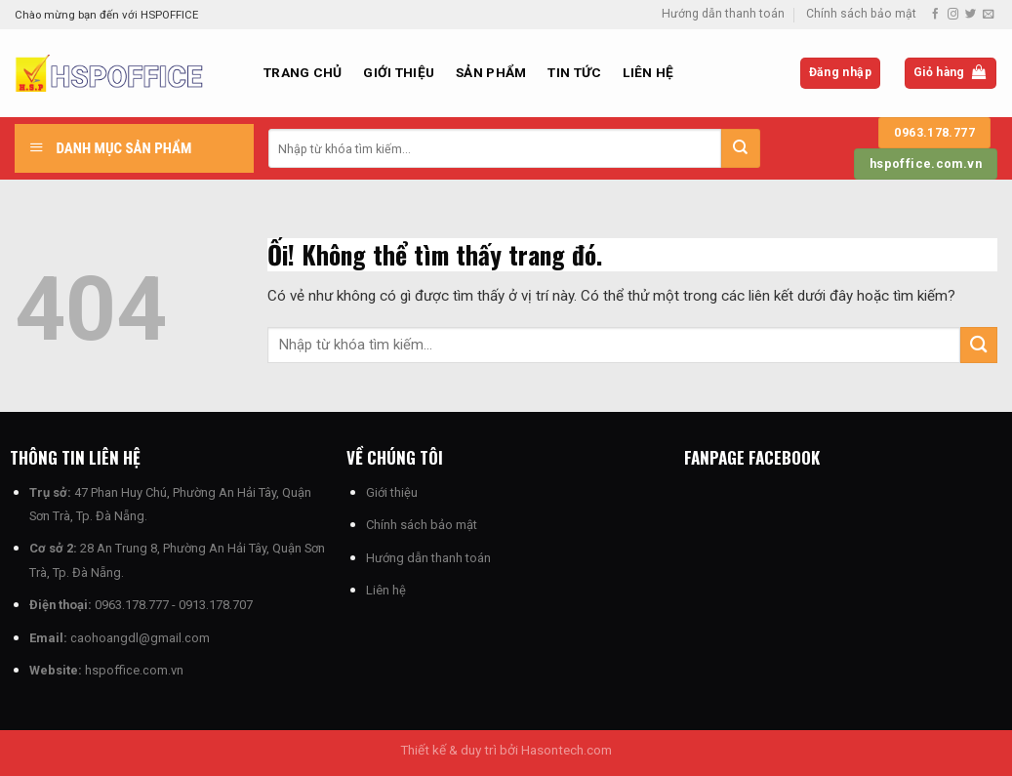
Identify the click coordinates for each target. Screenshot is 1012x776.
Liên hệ (648, 72)
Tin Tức (574, 72)
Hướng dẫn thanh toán (723, 13)
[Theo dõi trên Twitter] (970, 14)
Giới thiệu (398, 72)
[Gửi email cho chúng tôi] (988, 14)
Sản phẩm (491, 72)
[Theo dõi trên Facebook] (935, 14)
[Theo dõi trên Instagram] (953, 14)
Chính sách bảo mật (861, 13)
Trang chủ (302, 72)
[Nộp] (740, 148)
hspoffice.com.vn (134, 670)
